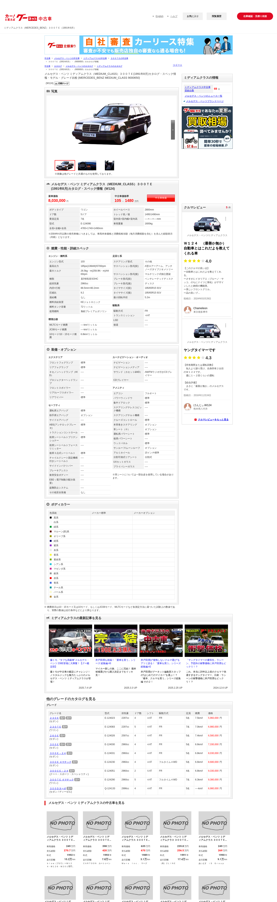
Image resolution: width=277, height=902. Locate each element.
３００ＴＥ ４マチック (62, 779)
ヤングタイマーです (199, 350)
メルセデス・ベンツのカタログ (79, 66)
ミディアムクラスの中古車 (95, 58)
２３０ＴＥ (55, 726)
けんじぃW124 (202, 405)
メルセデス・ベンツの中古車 (67, 58)
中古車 (47, 58)
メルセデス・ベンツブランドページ (205, 101)
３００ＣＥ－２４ (59, 770)
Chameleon (200, 308)
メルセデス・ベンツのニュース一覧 (203, 96)
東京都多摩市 (200, 312)
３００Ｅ (54, 744)
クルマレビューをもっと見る (213, 419)
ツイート (177, 65)
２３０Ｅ (54, 718)
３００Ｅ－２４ (58, 753)
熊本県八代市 (200, 408)
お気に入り (193, 16)
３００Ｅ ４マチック (60, 762)
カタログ (58, 66)
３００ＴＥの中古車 (119, 58)
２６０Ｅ (54, 735)
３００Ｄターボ (58, 788)
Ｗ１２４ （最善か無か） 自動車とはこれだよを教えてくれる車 (207, 248)
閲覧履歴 (216, 16)
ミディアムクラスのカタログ (109, 66)
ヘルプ (173, 16)
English (159, 16)
